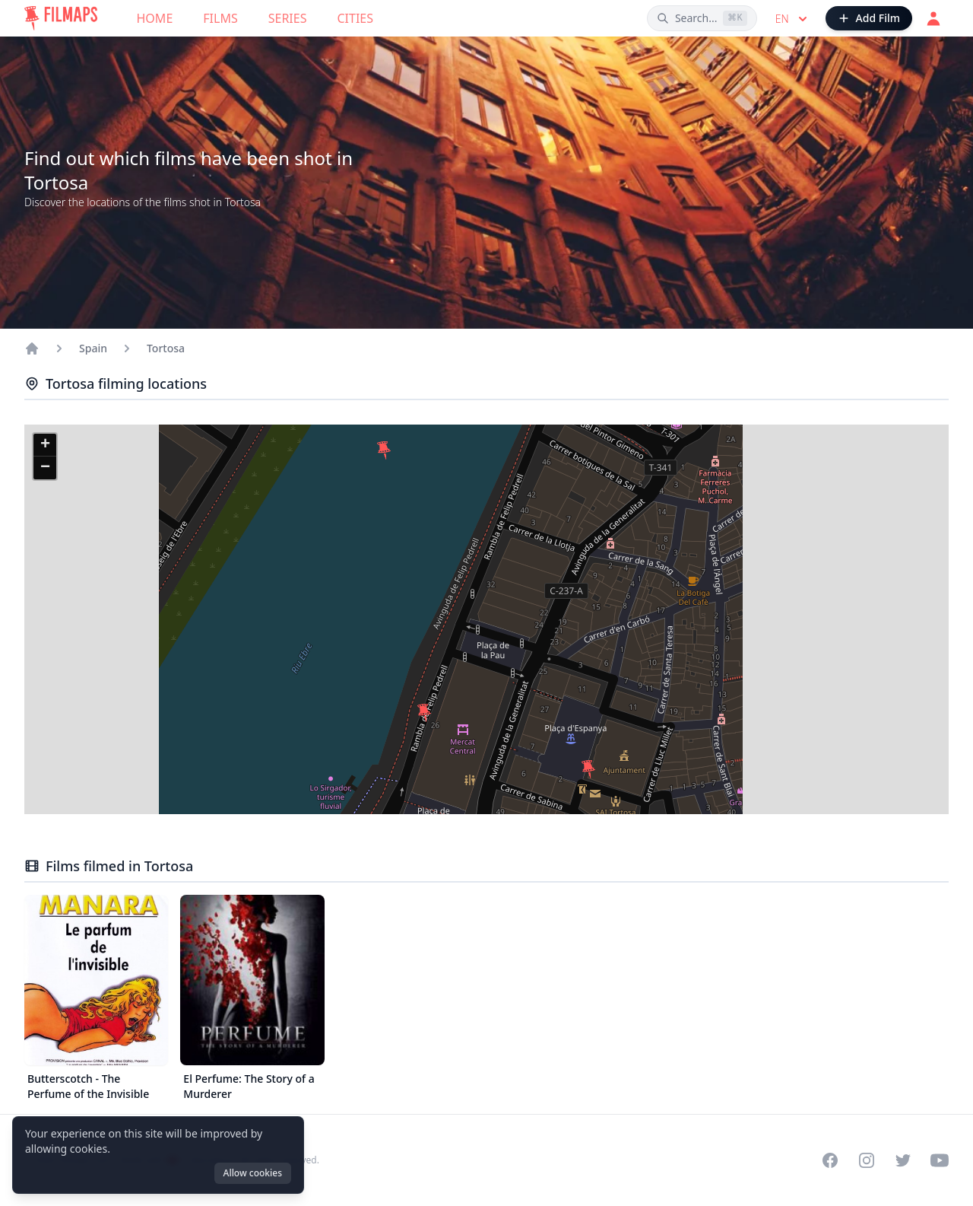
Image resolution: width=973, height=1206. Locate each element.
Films (220, 18)
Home (155, 18)
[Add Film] (869, 18)
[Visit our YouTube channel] (939, 1160)
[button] (384, 450)
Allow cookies (252, 1172)
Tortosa (166, 348)
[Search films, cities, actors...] (702, 18)
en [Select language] (792, 19)
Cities (355, 18)
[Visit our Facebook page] (830, 1160)
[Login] (933, 18)
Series (287, 18)
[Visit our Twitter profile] (903, 1160)
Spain (93, 348)
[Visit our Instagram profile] (866, 1160)
